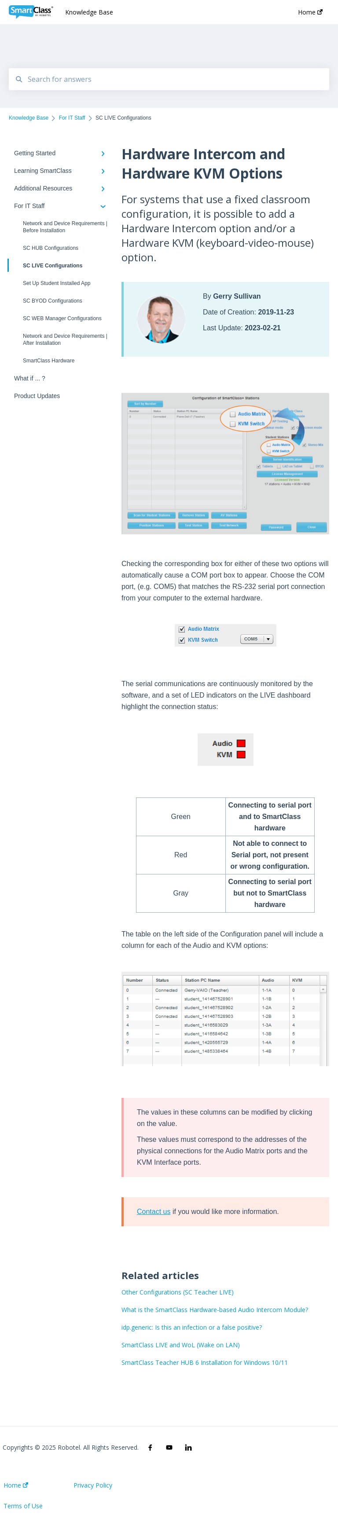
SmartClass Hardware (48, 361)
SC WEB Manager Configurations (62, 318)
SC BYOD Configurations (52, 301)
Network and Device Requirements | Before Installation (65, 227)
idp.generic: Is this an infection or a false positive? (191, 1327)
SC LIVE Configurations (45, 265)
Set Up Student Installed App (56, 283)
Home (16, 1485)
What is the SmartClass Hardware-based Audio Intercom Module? (214, 1309)
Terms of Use (23, 1506)
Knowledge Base (89, 12)
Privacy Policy (92, 1485)
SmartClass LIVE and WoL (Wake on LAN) (180, 1345)
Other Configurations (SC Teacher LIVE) (177, 1292)
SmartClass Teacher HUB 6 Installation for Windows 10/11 (204, 1362)
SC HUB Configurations (50, 248)
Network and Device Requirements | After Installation (65, 339)
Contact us (153, 1211)
